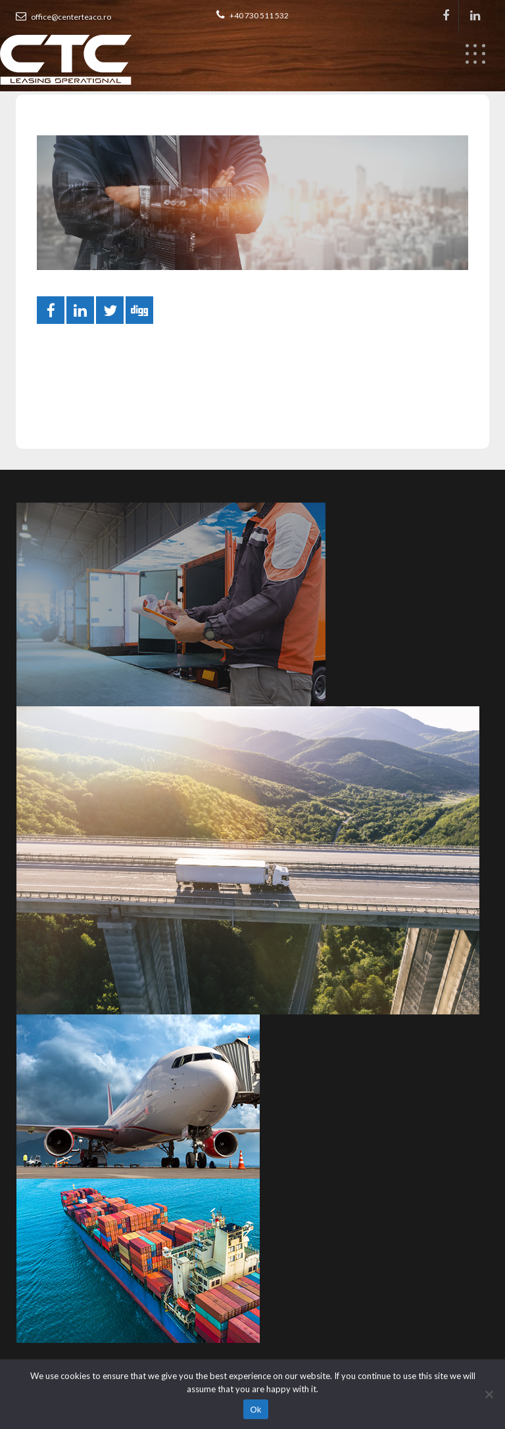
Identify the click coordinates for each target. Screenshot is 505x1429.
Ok (255, 1410)
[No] (488, 1394)
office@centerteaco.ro (63, 17)
